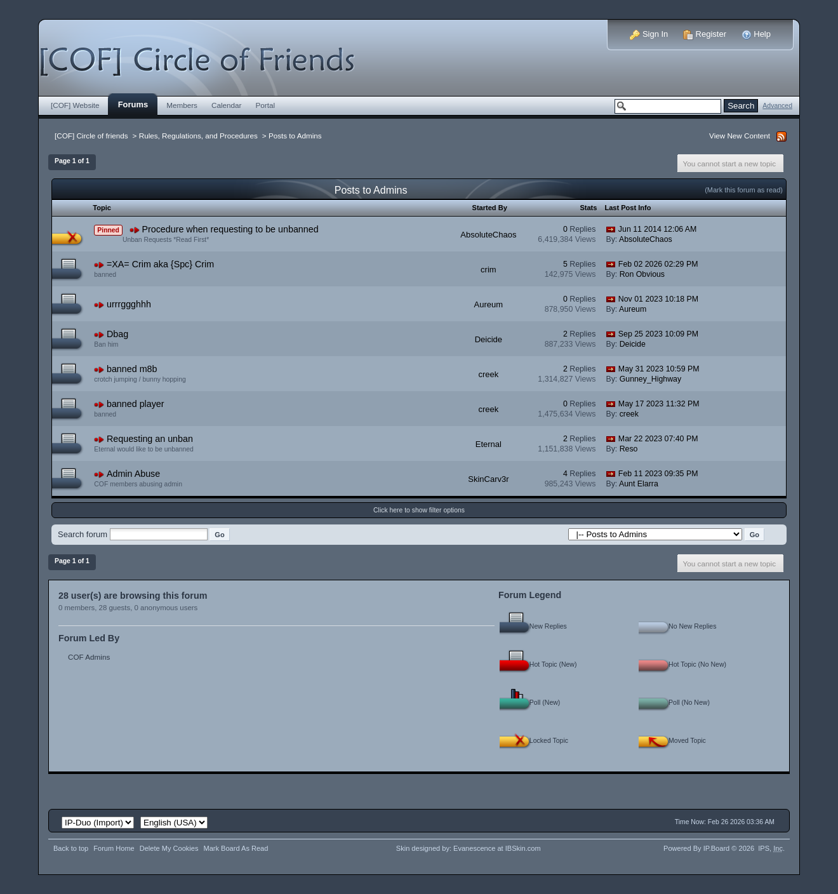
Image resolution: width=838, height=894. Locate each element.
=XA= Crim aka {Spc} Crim (160, 264)
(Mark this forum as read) (744, 190)
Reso (629, 448)
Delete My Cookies (169, 848)
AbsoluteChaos (488, 234)
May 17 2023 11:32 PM (659, 403)
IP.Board (716, 848)
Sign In (649, 34)
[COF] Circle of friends (91, 135)
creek (488, 374)
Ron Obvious (642, 274)
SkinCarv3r (488, 479)
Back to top (70, 848)
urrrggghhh (129, 304)
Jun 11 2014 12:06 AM (657, 229)
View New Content (739, 135)
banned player (135, 404)
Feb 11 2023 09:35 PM (658, 473)
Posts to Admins (295, 135)
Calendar (226, 105)
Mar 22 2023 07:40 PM (658, 438)
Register (704, 34)
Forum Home (113, 848)
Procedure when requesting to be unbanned (230, 229)
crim (488, 269)
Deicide (488, 339)
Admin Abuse (133, 474)
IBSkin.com (523, 848)
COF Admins (89, 657)
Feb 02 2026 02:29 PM (658, 264)
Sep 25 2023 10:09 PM (658, 334)
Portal (266, 105)
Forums (133, 104)
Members (181, 105)
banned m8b (132, 369)
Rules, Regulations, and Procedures (198, 135)
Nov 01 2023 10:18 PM (658, 299)
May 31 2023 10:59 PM (659, 368)
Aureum (488, 304)
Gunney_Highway (650, 379)
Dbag (117, 334)
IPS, (770, 848)
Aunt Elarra (638, 483)
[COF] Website (75, 105)
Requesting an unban (150, 439)
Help (756, 34)
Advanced (777, 105)
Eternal (489, 444)
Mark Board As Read (235, 848)
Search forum (82, 534)
